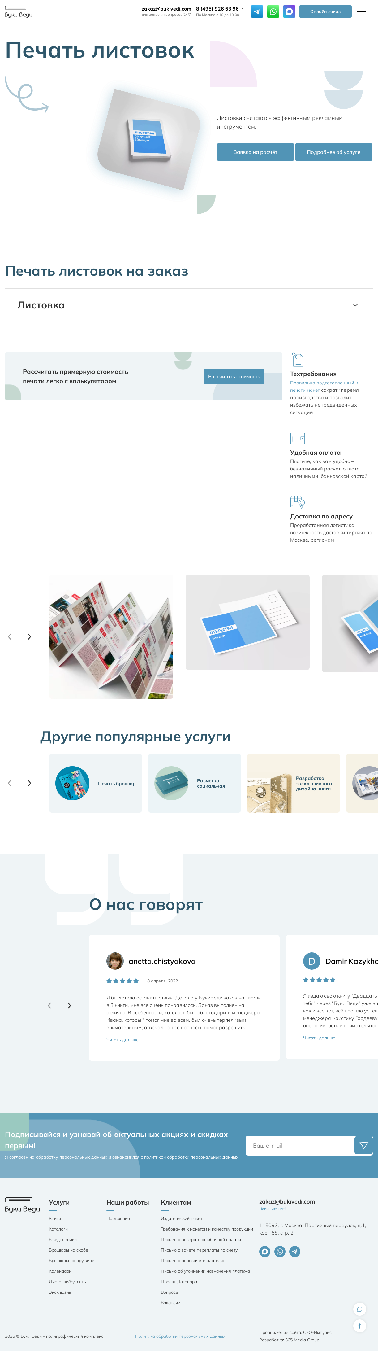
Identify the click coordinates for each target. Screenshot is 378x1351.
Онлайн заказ (325, 11)
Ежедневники (63, 1239)
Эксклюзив (60, 1292)
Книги (55, 1218)
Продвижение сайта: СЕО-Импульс (295, 1332)
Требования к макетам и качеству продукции (207, 1229)
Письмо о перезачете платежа (192, 1260)
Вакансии (170, 1302)
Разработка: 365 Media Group (289, 1340)
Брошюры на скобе (68, 1250)
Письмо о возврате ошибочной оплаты (201, 1239)
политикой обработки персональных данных (191, 1157)
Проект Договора (179, 1281)
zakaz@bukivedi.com (166, 9)
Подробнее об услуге (333, 153)
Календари (60, 1271)
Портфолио (118, 1218)
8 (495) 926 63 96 (217, 9)
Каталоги (58, 1229)
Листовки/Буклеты (68, 1281)
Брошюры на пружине (71, 1260)
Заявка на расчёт (255, 153)
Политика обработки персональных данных (180, 1336)
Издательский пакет (181, 1218)
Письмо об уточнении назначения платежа (205, 1271)
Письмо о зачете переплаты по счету (199, 1250)
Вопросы (170, 1292)
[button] (29, 637)
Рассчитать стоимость (230, 376)
